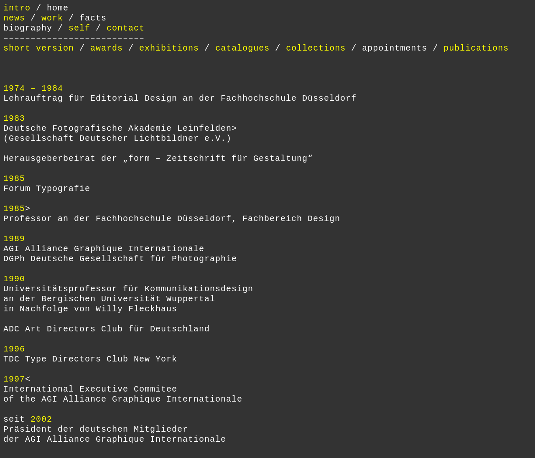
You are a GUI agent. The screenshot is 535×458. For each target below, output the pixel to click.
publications (476, 48)
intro (19, 8)
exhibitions (169, 48)
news (14, 18)
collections (316, 48)
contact (126, 28)
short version (38, 48)
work (52, 18)
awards (106, 48)
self (79, 28)
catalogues (242, 48)
